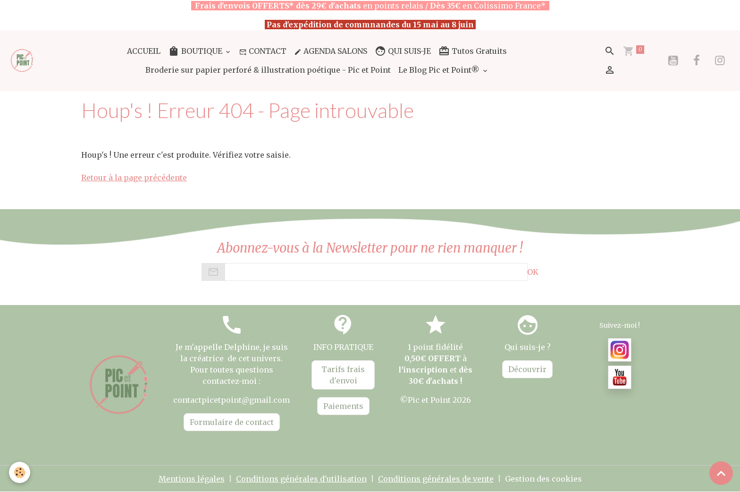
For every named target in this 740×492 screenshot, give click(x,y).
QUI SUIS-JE (403, 51)
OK (532, 272)
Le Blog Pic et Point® (439, 70)
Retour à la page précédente (134, 177)
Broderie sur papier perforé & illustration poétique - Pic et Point (268, 70)
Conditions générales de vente (436, 479)
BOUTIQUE (196, 51)
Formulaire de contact (232, 422)
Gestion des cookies (543, 479)
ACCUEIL (143, 51)
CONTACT (262, 51)
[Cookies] (20, 472)
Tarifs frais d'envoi (343, 375)
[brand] (22, 60)
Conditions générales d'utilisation (301, 479)
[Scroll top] (721, 473)
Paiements (343, 406)
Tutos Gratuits (472, 51)
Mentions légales (192, 479)
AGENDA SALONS (330, 51)
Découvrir (527, 369)
